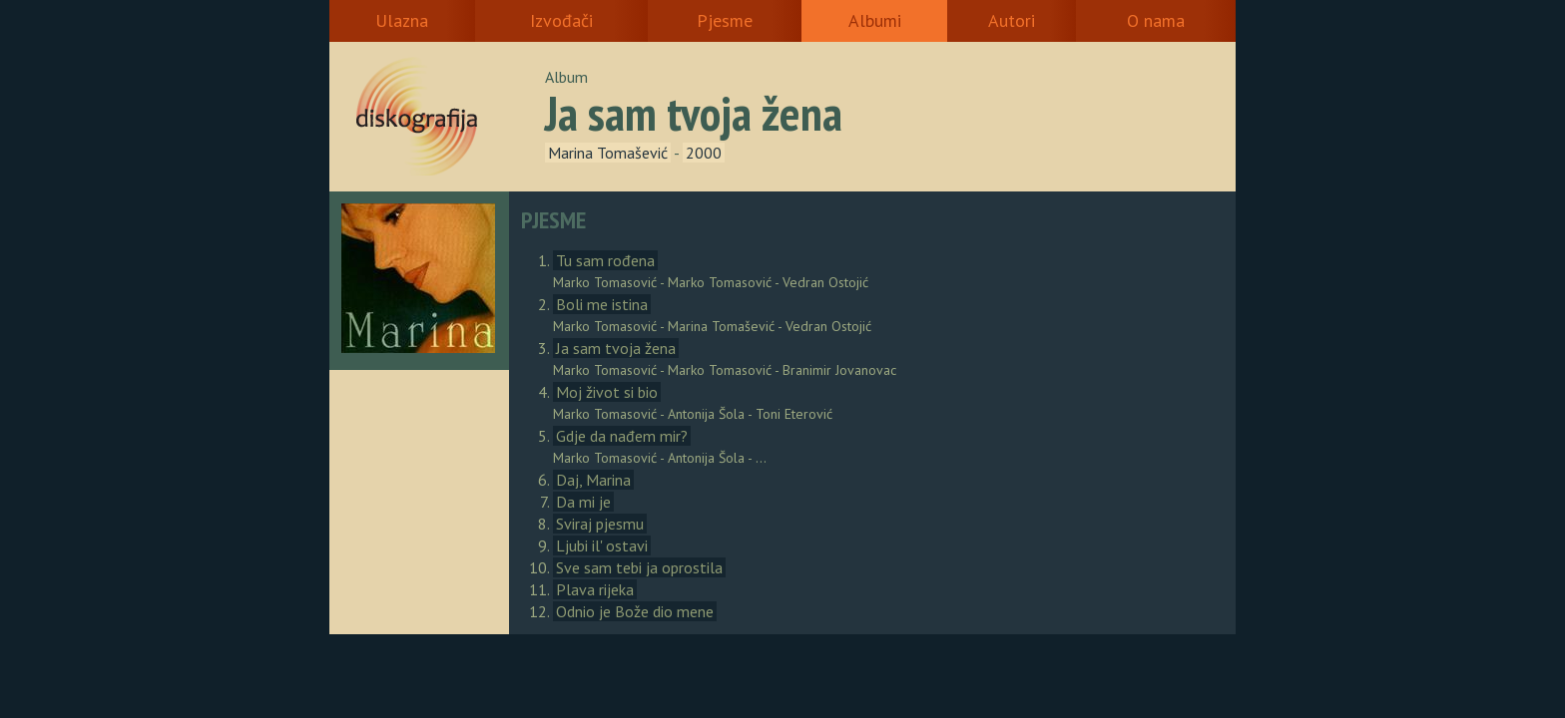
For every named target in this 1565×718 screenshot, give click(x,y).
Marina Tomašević (608, 153)
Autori (1011, 20)
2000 (704, 153)
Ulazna (401, 20)
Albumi (874, 20)
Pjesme (725, 20)
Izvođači (561, 20)
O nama (1156, 20)
